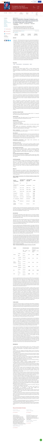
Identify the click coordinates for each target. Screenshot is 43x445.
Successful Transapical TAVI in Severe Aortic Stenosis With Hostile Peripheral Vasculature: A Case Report (32, 417)
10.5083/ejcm (16, 32)
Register (35, 1)
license (22, 31)
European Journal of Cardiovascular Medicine (20, 7)
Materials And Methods (7, 22)
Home (5, 12)
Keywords (5, 20)
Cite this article (7, 29)
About (15, 12)
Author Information (21, 13)
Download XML (7, 33)
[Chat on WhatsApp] (41, 440)
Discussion (5, 24)
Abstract (5, 19)
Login (39, 1)
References (6, 26)
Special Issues (27, 13)
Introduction (6, 21)
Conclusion (5, 25)
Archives (11, 12)
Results (5, 23)
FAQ (31, 1)
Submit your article (37, 13)
